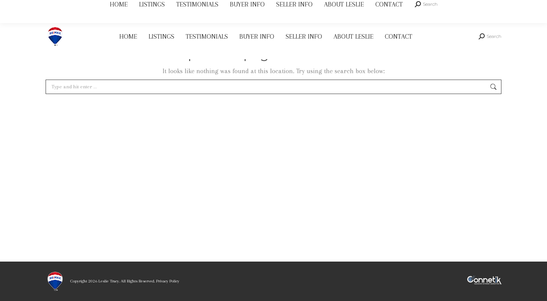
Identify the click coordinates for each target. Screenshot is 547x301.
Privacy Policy (167, 281)
